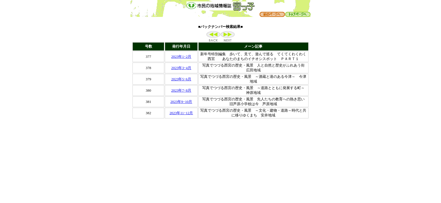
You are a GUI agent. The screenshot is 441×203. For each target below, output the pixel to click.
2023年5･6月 (181, 79)
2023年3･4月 (181, 68)
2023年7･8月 (181, 90)
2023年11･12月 (181, 113)
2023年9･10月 (181, 102)
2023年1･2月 (181, 57)
